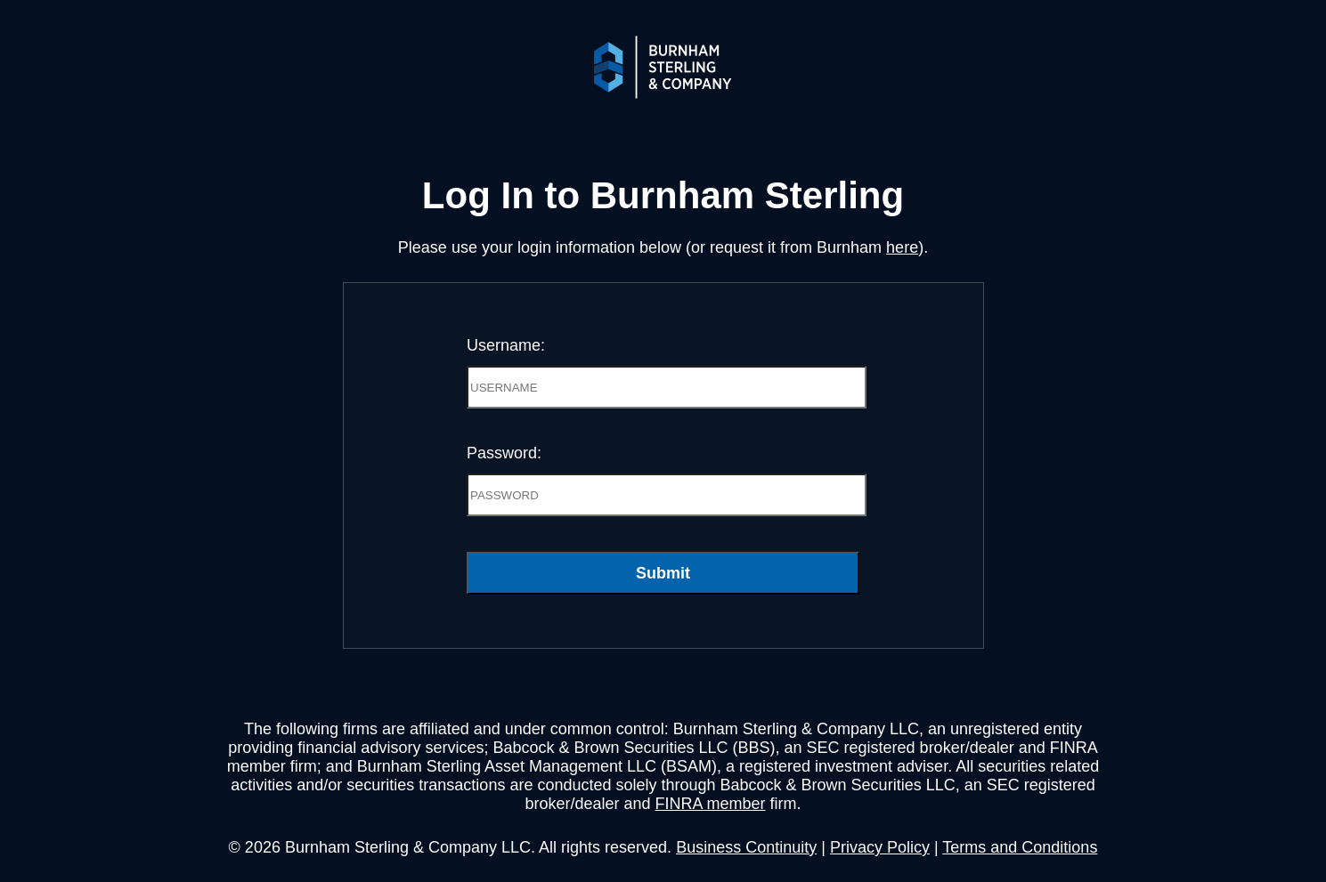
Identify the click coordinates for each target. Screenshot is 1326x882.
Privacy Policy (880, 847)
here (902, 247)
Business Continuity (746, 847)
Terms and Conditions (1019, 847)
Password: (504, 453)
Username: (506, 345)
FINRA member (710, 804)
